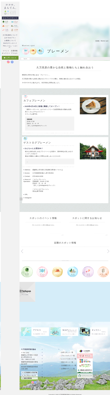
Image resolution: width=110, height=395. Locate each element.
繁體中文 (106, 377)
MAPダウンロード (10, 43)
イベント (6, 51)
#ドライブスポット (37, 58)
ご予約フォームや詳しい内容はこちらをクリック (41, 163)
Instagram (29, 129)
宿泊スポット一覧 (67, 358)
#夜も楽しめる (73, 58)
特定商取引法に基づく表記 (49, 371)
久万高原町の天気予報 (30, 368)
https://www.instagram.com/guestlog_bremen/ (48, 205)
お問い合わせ (47, 367)
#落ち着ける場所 (56, 60)
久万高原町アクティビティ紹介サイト (68, 376)
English (106, 380)
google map (65, 171)
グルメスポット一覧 (68, 351)
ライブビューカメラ (30, 371)
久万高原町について (10, 35)
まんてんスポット (10, 18)
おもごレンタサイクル (67, 372)
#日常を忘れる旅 (36, 60)
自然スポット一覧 (67, 348)
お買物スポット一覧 (68, 364)
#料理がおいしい (94, 58)
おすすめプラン (10, 38)
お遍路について (10, 40)
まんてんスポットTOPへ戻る (65, 272)
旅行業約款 (46, 378)
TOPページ (46, 345)
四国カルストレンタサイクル (68, 368)
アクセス (46, 364)
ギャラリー (46, 361)
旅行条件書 (46, 375)
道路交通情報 (28, 374)
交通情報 (14, 51)
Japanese (105, 383)
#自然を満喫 (46, 60)
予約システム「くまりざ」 (10, 46)
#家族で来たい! (83, 58)
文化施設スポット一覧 (68, 361)
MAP (33, 353)
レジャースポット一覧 (68, 355)
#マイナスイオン (49, 58)
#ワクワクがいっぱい (61, 58)
